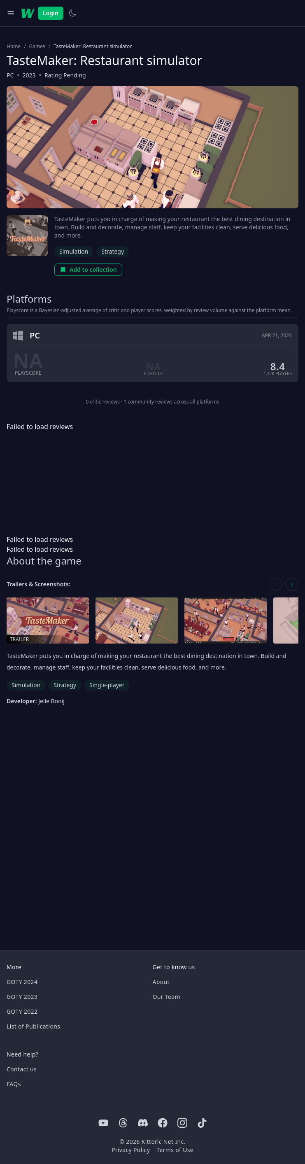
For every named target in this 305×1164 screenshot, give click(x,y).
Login (50, 13)
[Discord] (143, 1123)
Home (14, 46)
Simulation (73, 251)
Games (37, 46)
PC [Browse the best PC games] (10, 75)
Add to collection (88, 269)
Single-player (106, 685)
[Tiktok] (202, 1123)
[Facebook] (163, 1123)
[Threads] (123, 1123)
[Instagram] (182, 1123)
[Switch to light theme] (72, 13)
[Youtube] (103, 1123)
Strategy (112, 251)
